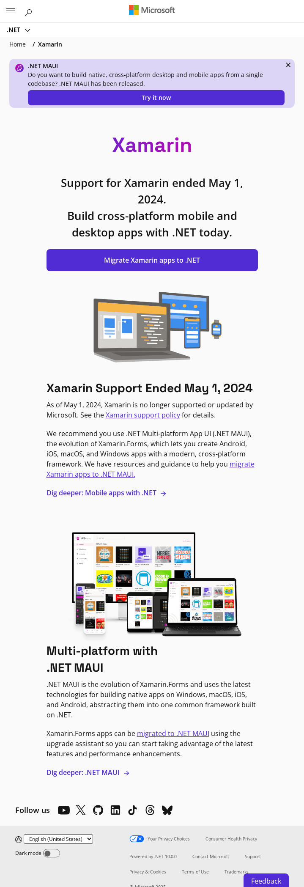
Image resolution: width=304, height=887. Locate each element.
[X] (81, 810)
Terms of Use (195, 871)
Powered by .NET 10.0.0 (153, 856)
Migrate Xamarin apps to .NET (152, 260)
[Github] (98, 810)
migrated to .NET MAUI (173, 733)
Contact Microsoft (210, 856)
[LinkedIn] (115, 810)
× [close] (288, 65)
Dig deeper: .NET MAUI (88, 772)
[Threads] (150, 810)
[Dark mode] (51, 853)
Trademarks (237, 871)
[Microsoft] (151, 10)
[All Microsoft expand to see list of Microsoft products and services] (10, 11)
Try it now (156, 97)
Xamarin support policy (143, 415)
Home (17, 44)
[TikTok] (133, 810)
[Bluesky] (167, 810)
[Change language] (58, 839)
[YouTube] (63, 810)
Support (253, 856)
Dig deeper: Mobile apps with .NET (107, 492)
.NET (14, 29)
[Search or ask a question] (29, 11)
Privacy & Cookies (147, 871)
